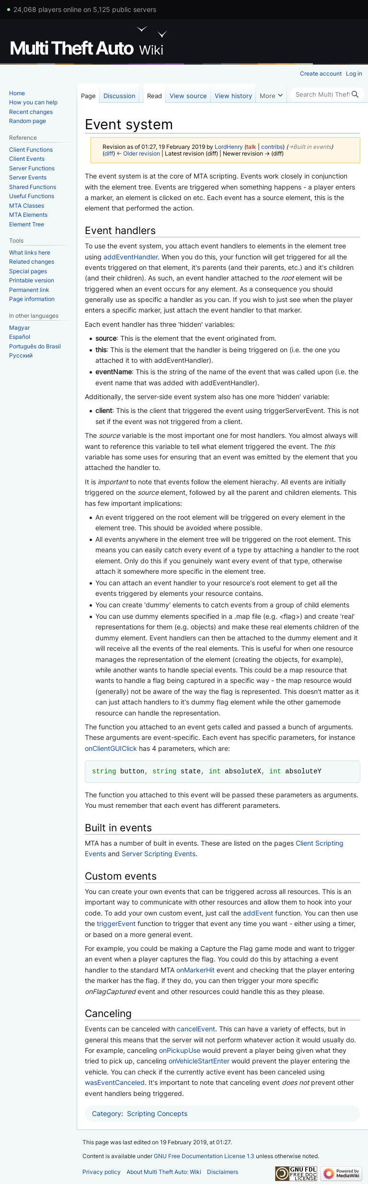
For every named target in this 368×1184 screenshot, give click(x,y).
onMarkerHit (195, 970)
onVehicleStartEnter (199, 1061)
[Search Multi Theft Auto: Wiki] (327, 94)
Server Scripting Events (159, 853)
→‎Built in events (309, 147)
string (104, 771)
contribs (272, 147)
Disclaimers (222, 1171)
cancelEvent (196, 1029)
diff (108, 153)
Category (106, 1113)
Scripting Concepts (157, 1113)
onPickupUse (179, 1050)
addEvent (258, 913)
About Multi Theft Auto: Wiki (163, 1171)
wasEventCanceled (115, 1082)
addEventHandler (131, 257)
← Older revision (138, 153)
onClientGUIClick (111, 748)
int (215, 771)
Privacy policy (101, 1171)
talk (251, 147)
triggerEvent (116, 923)
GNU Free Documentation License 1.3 (204, 1156)
